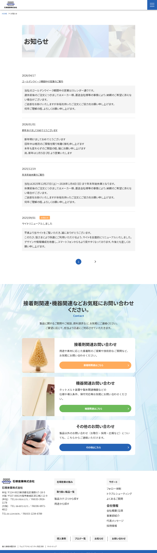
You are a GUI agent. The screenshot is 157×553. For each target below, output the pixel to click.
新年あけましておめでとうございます (42, 130)
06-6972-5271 (23, 508)
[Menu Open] (152, 5)
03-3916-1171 (22, 501)
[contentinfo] (78, 513)
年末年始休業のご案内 (35, 174)
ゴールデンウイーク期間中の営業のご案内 (45, 81)
